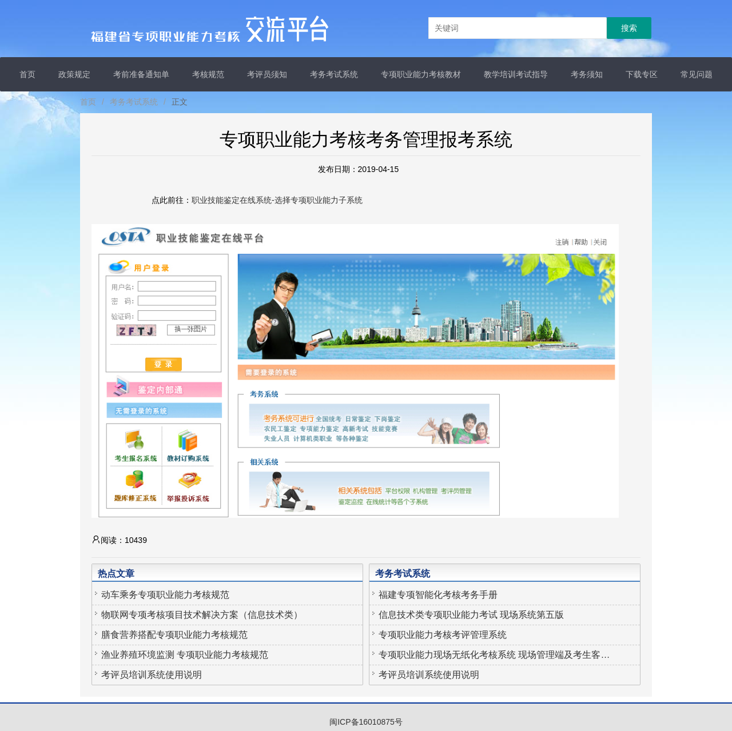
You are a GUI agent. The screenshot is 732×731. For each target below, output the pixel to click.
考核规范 (208, 74)
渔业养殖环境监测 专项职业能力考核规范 (184, 655)
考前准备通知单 (141, 74)
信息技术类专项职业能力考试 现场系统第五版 (471, 615)
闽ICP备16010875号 (366, 721)
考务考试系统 (334, 74)
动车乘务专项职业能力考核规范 (165, 595)
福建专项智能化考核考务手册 (438, 595)
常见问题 (697, 74)
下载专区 (642, 74)
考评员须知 (267, 74)
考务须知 (587, 74)
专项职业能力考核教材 (421, 74)
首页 (27, 74)
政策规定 (74, 74)
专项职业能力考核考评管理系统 (443, 635)
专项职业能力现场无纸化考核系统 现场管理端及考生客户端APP (496, 655)
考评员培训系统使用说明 (151, 675)
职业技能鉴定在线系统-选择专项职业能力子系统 (277, 200)
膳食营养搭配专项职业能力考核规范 (174, 635)
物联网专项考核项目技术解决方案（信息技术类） (202, 615)
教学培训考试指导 (516, 74)
